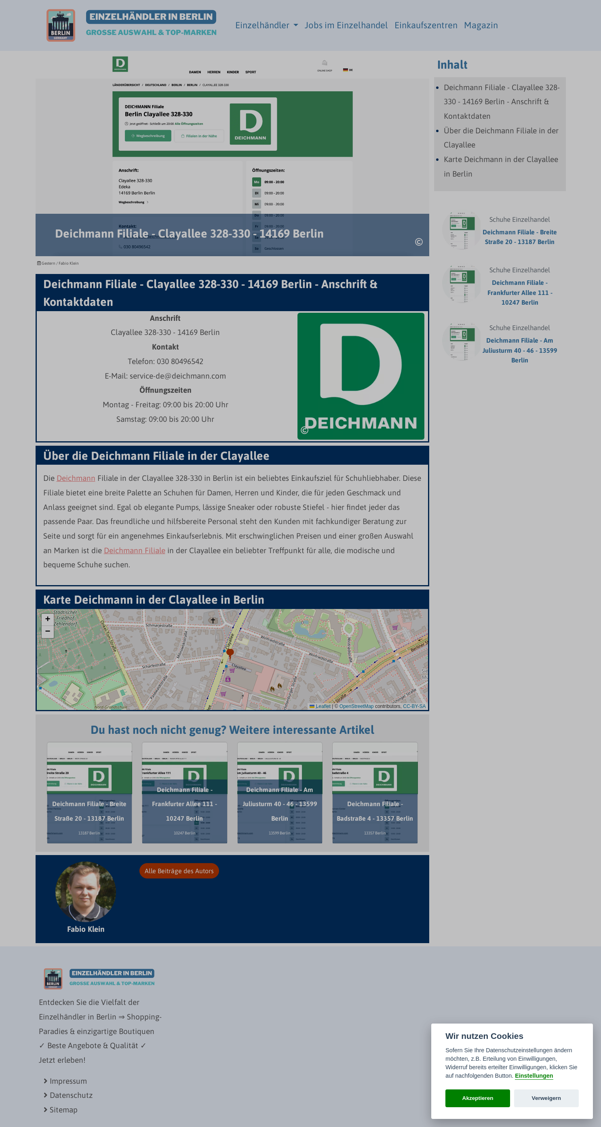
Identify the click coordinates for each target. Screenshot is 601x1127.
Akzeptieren (477, 1098)
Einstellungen (534, 1075)
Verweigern (546, 1098)
